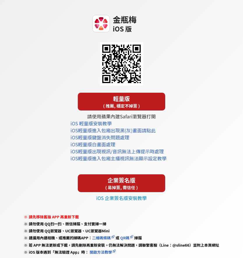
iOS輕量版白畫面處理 (93, 144)
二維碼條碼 (101, 238)
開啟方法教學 (100, 252)
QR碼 (124, 238)
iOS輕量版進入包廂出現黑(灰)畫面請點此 (113, 130)
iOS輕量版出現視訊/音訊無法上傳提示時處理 (117, 151)
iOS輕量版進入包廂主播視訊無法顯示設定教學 (119, 158)
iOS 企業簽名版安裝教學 (121, 197)
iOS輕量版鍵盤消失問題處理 (100, 137)
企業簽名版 (121, 183)
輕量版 (121, 101)
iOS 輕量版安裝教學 (91, 123)
